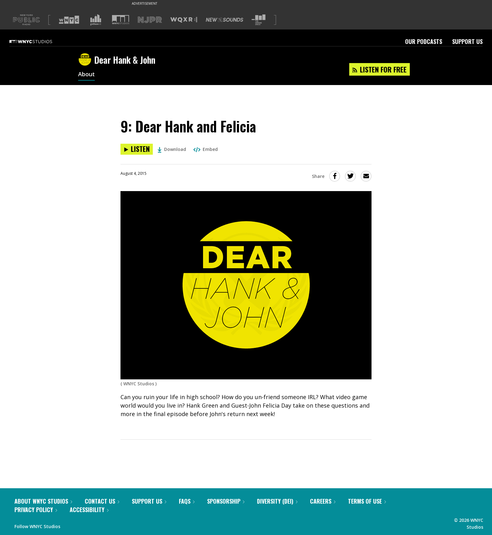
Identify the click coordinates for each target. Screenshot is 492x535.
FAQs (187, 501)
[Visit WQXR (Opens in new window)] (183, 20)
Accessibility (89, 510)
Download (172, 149)
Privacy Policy (35, 510)
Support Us (467, 41)
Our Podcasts (423, 41)
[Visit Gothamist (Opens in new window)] (96, 19)
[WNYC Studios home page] (38, 41)
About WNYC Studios (43, 501)
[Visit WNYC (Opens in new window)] (69, 20)
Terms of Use (367, 501)
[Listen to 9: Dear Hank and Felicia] (136, 149)
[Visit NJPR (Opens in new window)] (150, 20)
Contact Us (102, 501)
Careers (322, 501)
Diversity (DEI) (277, 501)
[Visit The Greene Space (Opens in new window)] (258, 19)
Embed (205, 149)
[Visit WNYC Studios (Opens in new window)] (120, 19)
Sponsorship (225, 501)
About (86, 75)
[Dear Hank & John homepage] (86, 60)
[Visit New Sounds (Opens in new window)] (224, 20)
